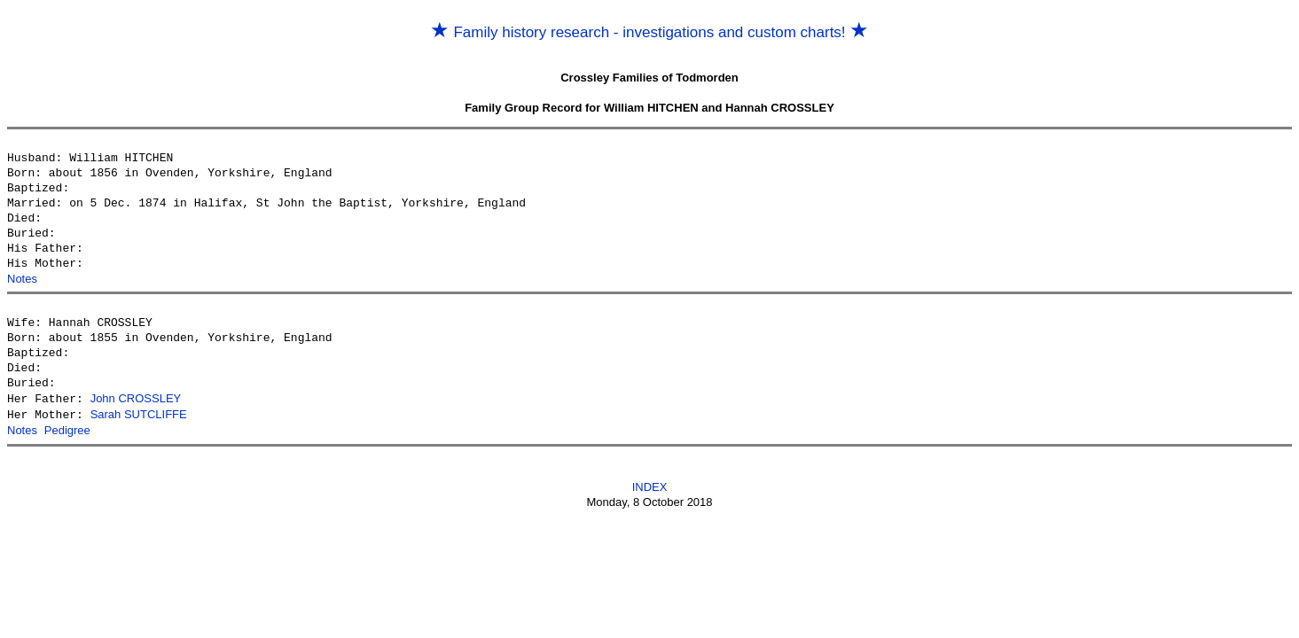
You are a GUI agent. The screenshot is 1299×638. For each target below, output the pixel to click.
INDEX (650, 484)
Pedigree (67, 428)
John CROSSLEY (136, 398)
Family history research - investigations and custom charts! (650, 32)
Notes (22, 278)
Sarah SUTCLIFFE (138, 413)
